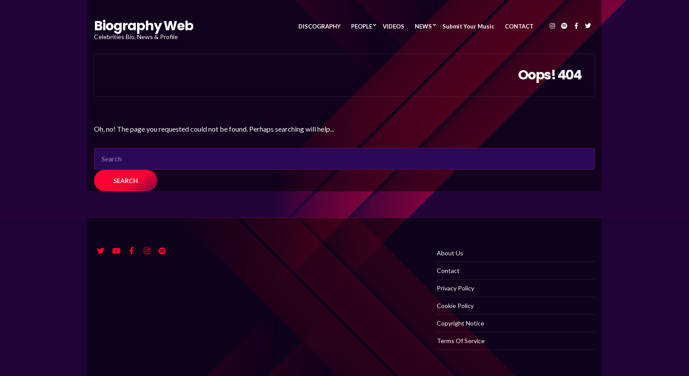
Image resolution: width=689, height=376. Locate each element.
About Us (450, 253)
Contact (448, 270)
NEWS (423, 26)
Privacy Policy (455, 288)
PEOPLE (361, 26)
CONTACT (519, 26)
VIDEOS (393, 26)
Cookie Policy (455, 305)
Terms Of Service (461, 340)
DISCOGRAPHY (319, 26)
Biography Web (143, 26)
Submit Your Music (468, 26)
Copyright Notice (460, 323)
